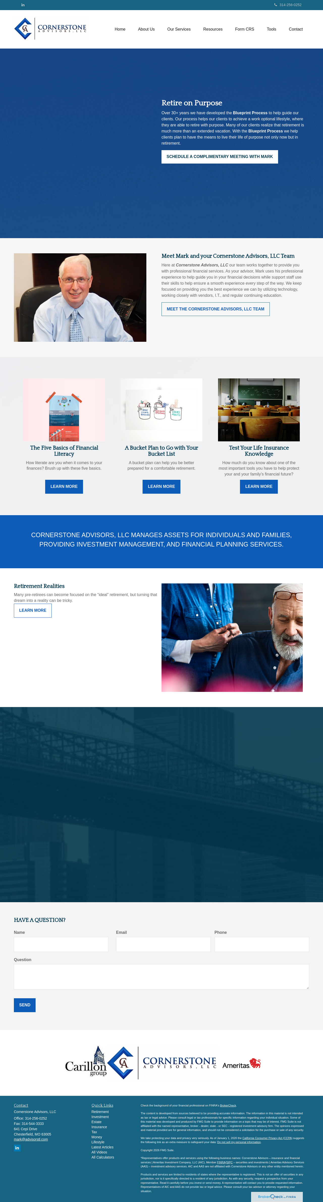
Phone (220, 932)
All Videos (99, 1152)
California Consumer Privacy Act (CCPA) (267, 1138)
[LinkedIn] (22, 4)
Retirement (100, 1112)
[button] (146, 29)
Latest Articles (103, 1147)
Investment (100, 1117)
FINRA (221, 1162)
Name (19, 932)
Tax (94, 1132)
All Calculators (103, 1157)
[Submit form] (25, 1005)
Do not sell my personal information (239, 1142)
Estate (97, 1122)
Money (97, 1137)
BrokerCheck (228, 1105)
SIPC (229, 1162)
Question (22, 960)
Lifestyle (98, 1142)
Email (121, 932)
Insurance (99, 1127)
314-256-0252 (288, 5)
